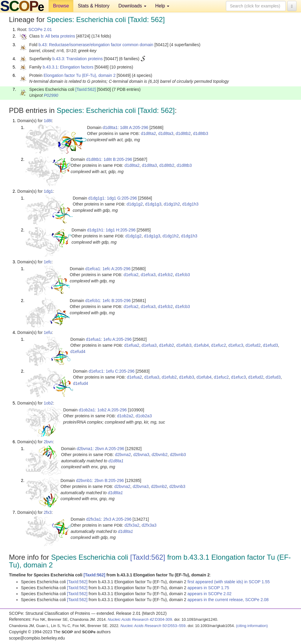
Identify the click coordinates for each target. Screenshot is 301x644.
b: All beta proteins (58, 36)
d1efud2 (253, 345)
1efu (48, 332)
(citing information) (252, 625)
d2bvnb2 (160, 454)
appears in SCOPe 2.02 (209, 593)
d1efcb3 (182, 274)
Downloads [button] (132, 5)
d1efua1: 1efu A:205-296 (108, 339)
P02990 (51, 95)
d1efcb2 (165, 274)
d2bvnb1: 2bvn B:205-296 (100, 480)
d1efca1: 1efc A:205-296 (108, 268)
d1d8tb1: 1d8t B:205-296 (109, 159)
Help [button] (162, 5)
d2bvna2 (123, 454)
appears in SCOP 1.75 (208, 587)
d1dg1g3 (153, 204)
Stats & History (93, 5)
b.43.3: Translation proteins (77, 58)
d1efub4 (201, 345)
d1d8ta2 (148, 133)
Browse (61, 5)
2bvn (48, 441)
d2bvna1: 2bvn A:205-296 (100, 448)
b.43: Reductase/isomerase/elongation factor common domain (95, 44)
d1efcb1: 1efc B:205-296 (108, 300)
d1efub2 (166, 345)
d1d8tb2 (183, 133)
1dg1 (48, 191)
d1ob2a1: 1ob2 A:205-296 (103, 409)
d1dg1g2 (135, 204)
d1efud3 (270, 345)
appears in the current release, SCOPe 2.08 (228, 599)
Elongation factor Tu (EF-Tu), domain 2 (79, 75)
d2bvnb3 (178, 454)
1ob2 (48, 403)
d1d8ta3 (165, 133)
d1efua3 (149, 345)
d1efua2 (131, 345)
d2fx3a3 (149, 525)
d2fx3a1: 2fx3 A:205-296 (108, 519)
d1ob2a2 (125, 415)
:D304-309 (140, 619)
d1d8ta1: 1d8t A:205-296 (125, 127)
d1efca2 (131, 274)
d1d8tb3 (200, 133)
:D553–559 (153, 625)
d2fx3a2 (132, 525)
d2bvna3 (141, 454)
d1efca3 (148, 274)
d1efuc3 (235, 345)
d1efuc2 (218, 345)
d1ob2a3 (144, 415)
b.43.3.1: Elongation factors (68, 67)
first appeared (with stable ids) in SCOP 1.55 (228, 581)
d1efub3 (184, 345)
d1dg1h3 (190, 204)
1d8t (48, 120)
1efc (48, 261)
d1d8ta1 (116, 460)
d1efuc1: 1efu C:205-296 (111, 371)
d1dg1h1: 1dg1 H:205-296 (111, 230)
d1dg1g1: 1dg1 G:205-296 (112, 198)
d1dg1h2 (172, 204)
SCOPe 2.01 (40, 29)
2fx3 (48, 512)
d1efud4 (78, 351)
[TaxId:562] (85, 89)
